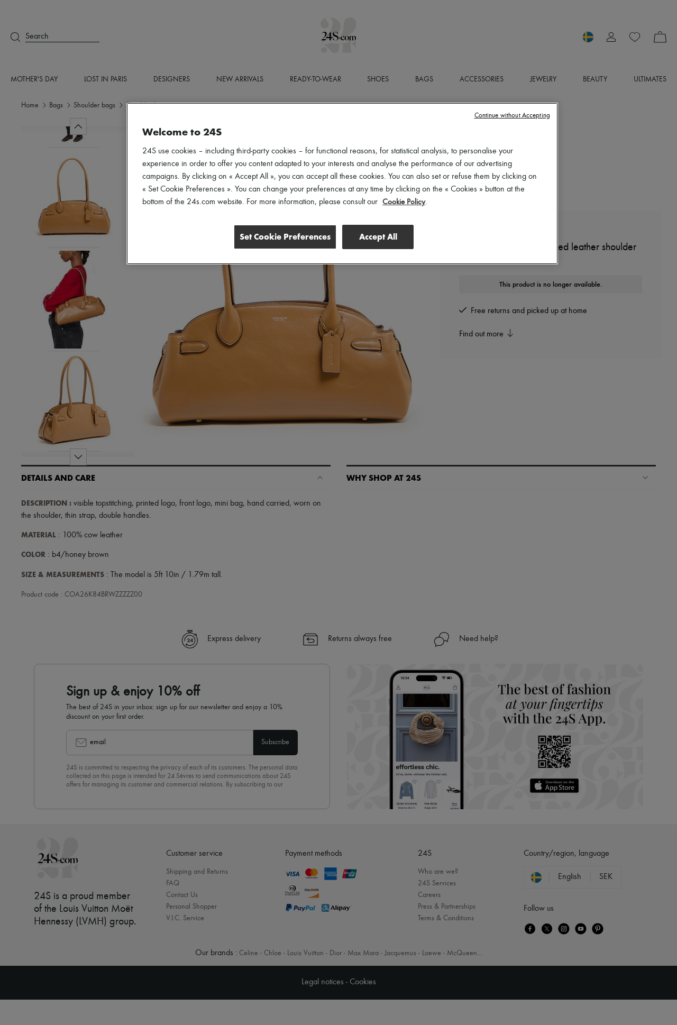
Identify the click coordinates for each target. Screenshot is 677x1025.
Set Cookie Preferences (282, 237)
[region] (342, 184)
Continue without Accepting (512, 115)
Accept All (378, 237)
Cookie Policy (404, 202)
